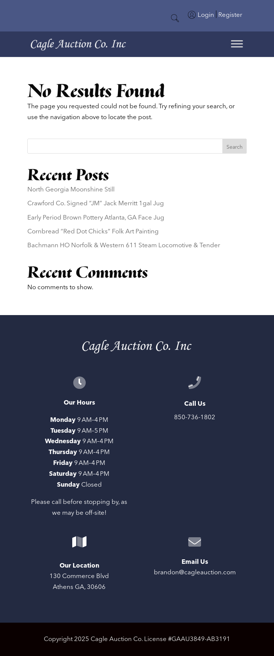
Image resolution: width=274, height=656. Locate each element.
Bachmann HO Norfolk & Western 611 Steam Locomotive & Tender (123, 245)
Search (234, 147)
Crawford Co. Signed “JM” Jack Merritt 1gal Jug (95, 203)
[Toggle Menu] (237, 43)
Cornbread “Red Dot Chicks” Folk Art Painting (93, 231)
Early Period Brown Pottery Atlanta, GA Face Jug (95, 217)
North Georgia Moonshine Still (71, 189)
